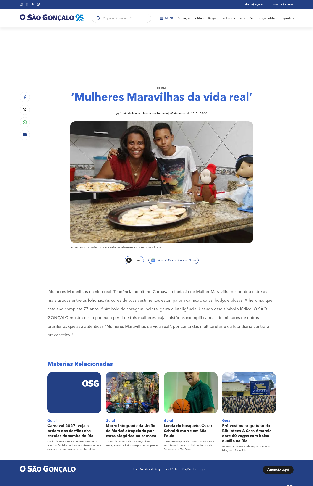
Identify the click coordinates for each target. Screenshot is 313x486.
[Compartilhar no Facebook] (25, 97)
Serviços (184, 18)
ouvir (133, 260)
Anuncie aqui (278, 470)
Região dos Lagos (221, 18)
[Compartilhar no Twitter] (25, 110)
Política (199, 18)
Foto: (158, 247)
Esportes (287, 18)
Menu (167, 18)
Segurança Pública (263, 18)
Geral (242, 18)
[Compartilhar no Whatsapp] (25, 122)
